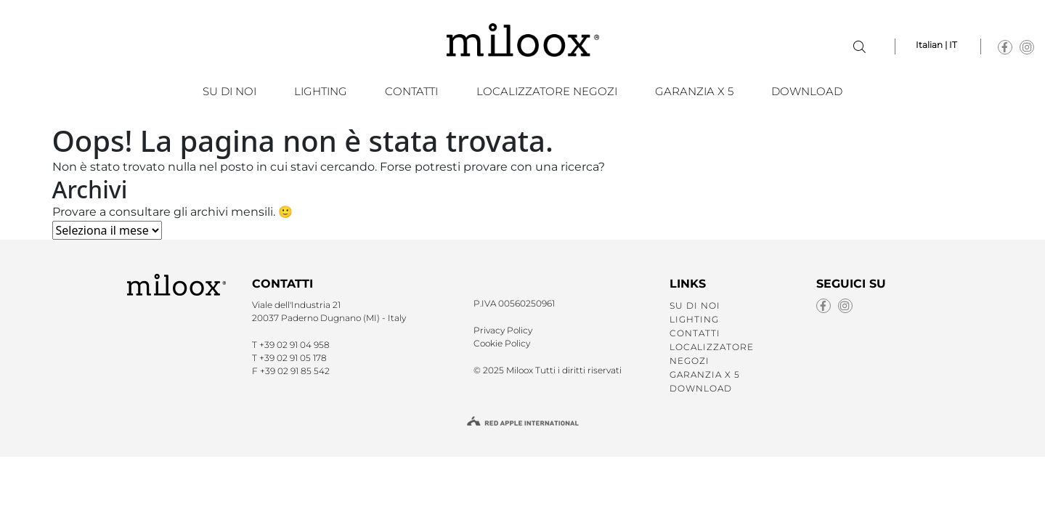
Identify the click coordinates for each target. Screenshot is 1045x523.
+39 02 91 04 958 (294, 344)
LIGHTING (320, 91)
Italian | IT (936, 44)
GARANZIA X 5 (694, 91)
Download (806, 91)
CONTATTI (411, 91)
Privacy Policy (502, 330)
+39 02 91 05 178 (293, 357)
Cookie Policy (501, 343)
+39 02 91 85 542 (295, 370)
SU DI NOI (229, 91)
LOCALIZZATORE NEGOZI (546, 91)
